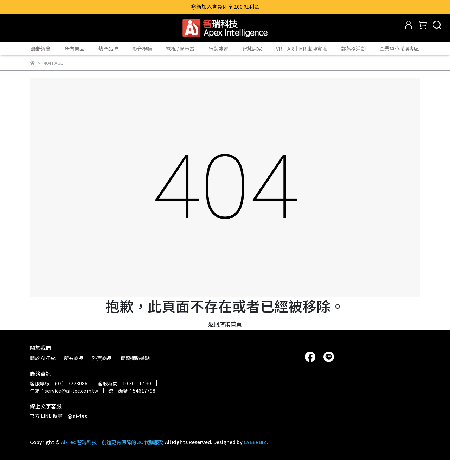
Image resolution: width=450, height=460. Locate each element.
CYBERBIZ (255, 442)
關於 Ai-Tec (43, 357)
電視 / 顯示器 (180, 48)
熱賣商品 (102, 357)
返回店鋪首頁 (225, 324)
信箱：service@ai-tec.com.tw (64, 390)
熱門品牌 (108, 48)
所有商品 (74, 48)
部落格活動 (353, 48)
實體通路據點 (135, 357)
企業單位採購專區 (399, 48)
